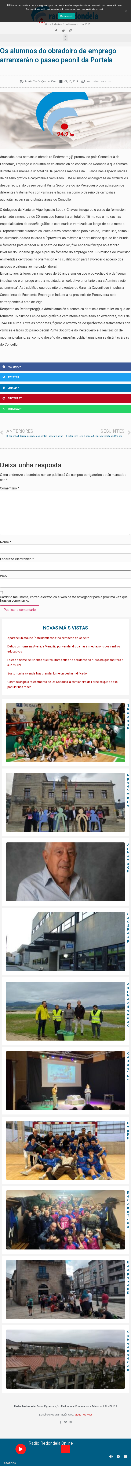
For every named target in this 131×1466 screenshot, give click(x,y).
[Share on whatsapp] (65, 409)
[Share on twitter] (65, 377)
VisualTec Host (83, 1414)
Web (3, 576)
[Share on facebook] (65, 366)
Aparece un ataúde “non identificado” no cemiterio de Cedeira (48, 638)
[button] (65, 37)
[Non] (126, 11)
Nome (5, 542)
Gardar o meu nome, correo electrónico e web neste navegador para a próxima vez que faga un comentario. (64, 598)
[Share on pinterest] (65, 398)
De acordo (66, 16)
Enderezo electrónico (17, 559)
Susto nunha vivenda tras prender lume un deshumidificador (47, 673)
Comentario (9, 488)
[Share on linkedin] (65, 388)
